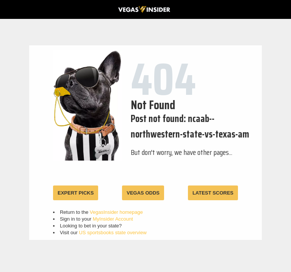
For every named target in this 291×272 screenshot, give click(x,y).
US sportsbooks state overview (112, 232)
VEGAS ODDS (143, 193)
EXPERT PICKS (76, 193)
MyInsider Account (113, 219)
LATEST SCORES (212, 193)
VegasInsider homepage (116, 212)
